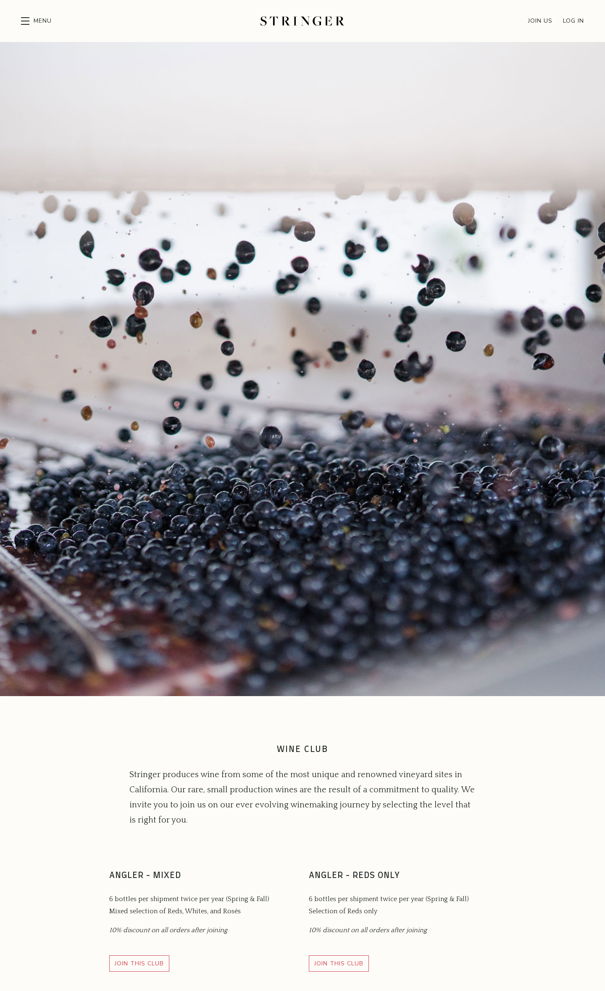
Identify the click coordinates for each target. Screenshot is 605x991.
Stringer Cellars (302, 21)
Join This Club (139, 963)
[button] (36, 21)
